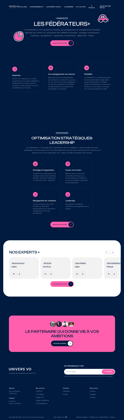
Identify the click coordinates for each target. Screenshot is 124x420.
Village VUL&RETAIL (42, 400)
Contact (65, 394)
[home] (13, 7)
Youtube (92, 397)
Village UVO (40, 397)
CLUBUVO (39, 391)
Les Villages (40, 394)
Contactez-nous (105, 7)
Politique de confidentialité (99, 417)
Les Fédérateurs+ (42, 403)
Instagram (93, 394)
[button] (22, 7)
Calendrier (68, 7)
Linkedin (92, 391)
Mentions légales (82, 417)
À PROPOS (91, 7)
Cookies (112, 417)
